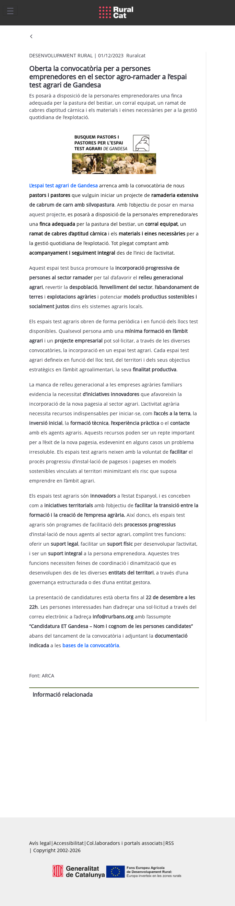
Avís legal (40, 843)
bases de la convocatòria (90, 645)
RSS (169, 843)
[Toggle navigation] (10, 10)
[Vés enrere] (31, 36)
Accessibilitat (69, 843)
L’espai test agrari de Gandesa (63, 185)
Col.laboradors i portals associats (124, 843)
